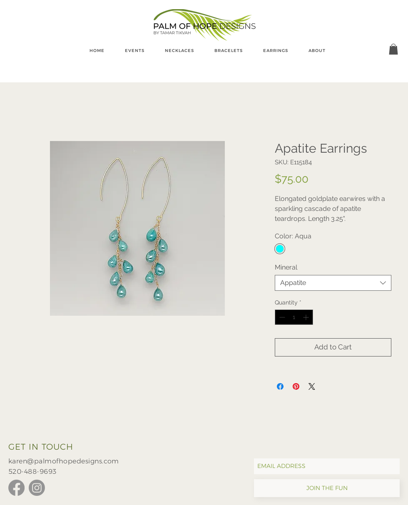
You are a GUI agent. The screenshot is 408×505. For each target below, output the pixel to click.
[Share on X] (312, 386)
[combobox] (333, 283)
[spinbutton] (293, 317)
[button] (393, 49)
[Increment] (306, 317)
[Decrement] (281, 317)
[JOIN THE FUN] (327, 488)
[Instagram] (37, 488)
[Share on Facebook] (280, 386)
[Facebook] (16, 488)
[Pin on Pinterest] (296, 386)
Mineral (286, 267)
